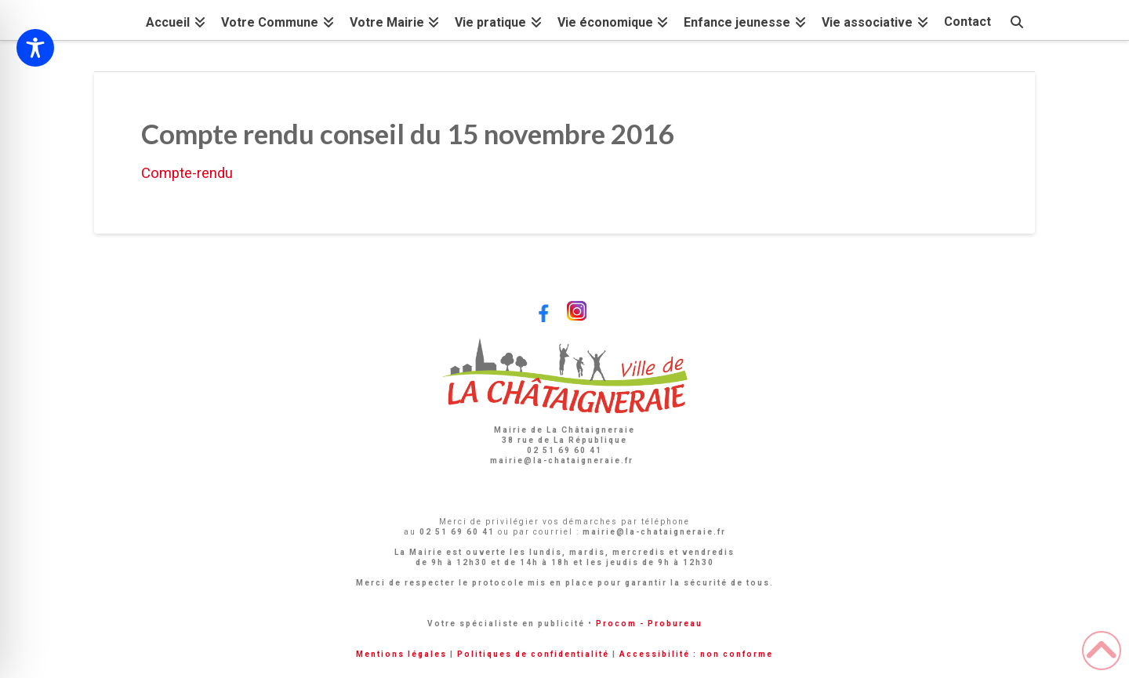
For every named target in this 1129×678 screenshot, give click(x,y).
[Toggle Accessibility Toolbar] (35, 47)
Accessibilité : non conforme (696, 654)
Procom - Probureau (649, 623)
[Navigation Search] (1017, 20)
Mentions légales (401, 654)
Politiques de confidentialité (533, 654)
